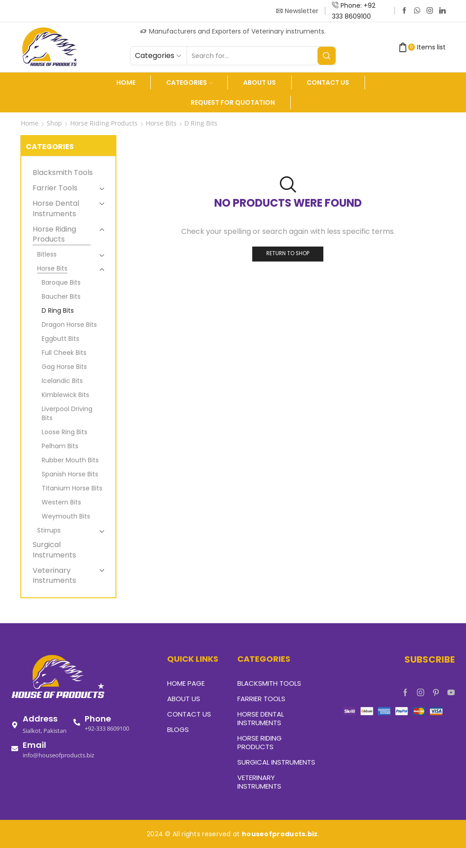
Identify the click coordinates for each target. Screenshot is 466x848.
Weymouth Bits (66, 516)
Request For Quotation (233, 102)
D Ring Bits (58, 310)
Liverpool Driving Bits (67, 413)
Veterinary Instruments (54, 575)
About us (259, 82)
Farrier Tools (55, 188)
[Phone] (76, 722)
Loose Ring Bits (64, 431)
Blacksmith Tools (63, 173)
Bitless (47, 254)
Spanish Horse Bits (70, 474)
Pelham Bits (60, 446)
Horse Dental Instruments (56, 208)
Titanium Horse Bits (72, 488)
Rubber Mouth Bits (70, 460)
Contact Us (328, 82)
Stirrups (49, 530)
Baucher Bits (61, 296)
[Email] (14, 748)
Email (34, 745)
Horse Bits (161, 123)
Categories (189, 82)
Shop (54, 123)
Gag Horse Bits (64, 366)
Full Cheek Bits (64, 352)
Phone (98, 718)
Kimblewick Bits (65, 394)
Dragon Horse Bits (69, 324)
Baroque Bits (61, 282)
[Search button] (326, 56)
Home (125, 82)
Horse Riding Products (104, 123)
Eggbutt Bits (60, 338)
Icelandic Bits (62, 380)
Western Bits (61, 502)
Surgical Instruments (54, 549)
